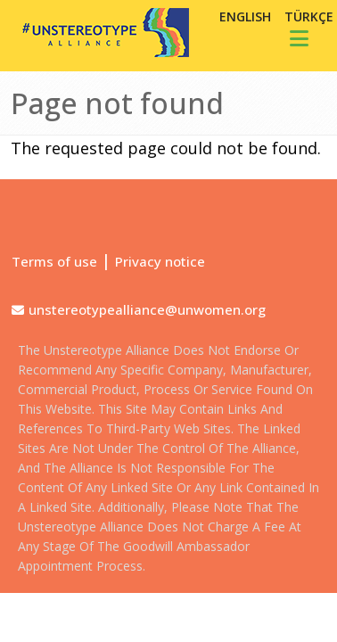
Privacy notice (160, 261)
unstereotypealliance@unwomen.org (147, 309)
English (245, 16)
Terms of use (54, 261)
